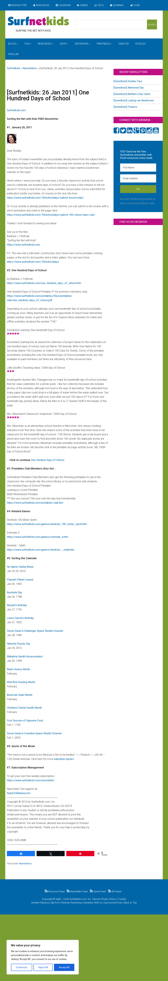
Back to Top (130, 902)
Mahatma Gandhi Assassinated (24, 656)
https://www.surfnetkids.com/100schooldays (33, 261)
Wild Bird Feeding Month (21, 682)
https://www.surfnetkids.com (23, 244)
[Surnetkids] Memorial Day (129, 87)
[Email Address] (138, 178)
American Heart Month (19, 694)
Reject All (43, 967)
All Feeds (115, 891)
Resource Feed (54, 891)
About (96, 899)
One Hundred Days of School (48, 460)
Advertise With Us (93, 902)
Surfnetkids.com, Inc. (80, 899)
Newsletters (30, 68)
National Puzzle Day (18, 643)
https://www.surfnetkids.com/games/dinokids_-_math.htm (40, 549)
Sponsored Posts (113, 902)
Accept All (64, 967)
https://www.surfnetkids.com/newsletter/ (31, 780)
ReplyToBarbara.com (18, 793)
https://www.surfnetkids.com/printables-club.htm (35, 502)
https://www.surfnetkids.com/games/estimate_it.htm (37, 536)
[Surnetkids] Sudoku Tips (128, 81)
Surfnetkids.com (16, 110)
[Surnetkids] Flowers (125, 106)
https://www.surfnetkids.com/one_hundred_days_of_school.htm (44, 283)
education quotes (64, 759)
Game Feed (98, 891)
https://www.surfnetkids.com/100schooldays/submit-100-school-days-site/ (51, 214)
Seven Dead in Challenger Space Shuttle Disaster (35, 630)
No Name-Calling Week (20, 566)
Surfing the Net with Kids (38, 21)
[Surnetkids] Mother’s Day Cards (132, 94)
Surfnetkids (13, 68)
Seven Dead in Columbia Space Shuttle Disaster (34, 733)
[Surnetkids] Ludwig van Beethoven (134, 100)
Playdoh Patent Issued (20, 579)
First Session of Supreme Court (25, 720)
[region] (43, 957)
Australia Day (14, 592)
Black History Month (18, 669)
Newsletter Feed (77, 891)
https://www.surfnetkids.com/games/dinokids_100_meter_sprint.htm (47, 524)
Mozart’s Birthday (17, 605)
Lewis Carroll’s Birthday (20, 618)
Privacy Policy (108, 899)
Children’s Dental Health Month (24, 707)
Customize (21, 967)
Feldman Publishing (71, 902)
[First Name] (138, 167)
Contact (122, 899)
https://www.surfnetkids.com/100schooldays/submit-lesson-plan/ (45, 197)
